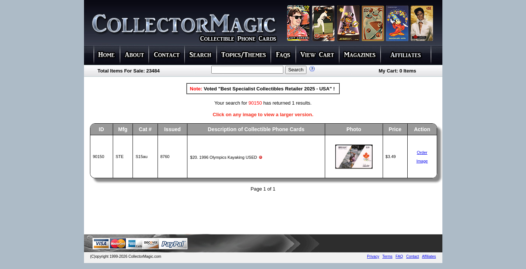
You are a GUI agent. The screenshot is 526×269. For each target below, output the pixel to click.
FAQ (399, 256)
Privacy (373, 256)
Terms (387, 256)
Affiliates (429, 256)
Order (422, 152)
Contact (412, 256)
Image (422, 161)
